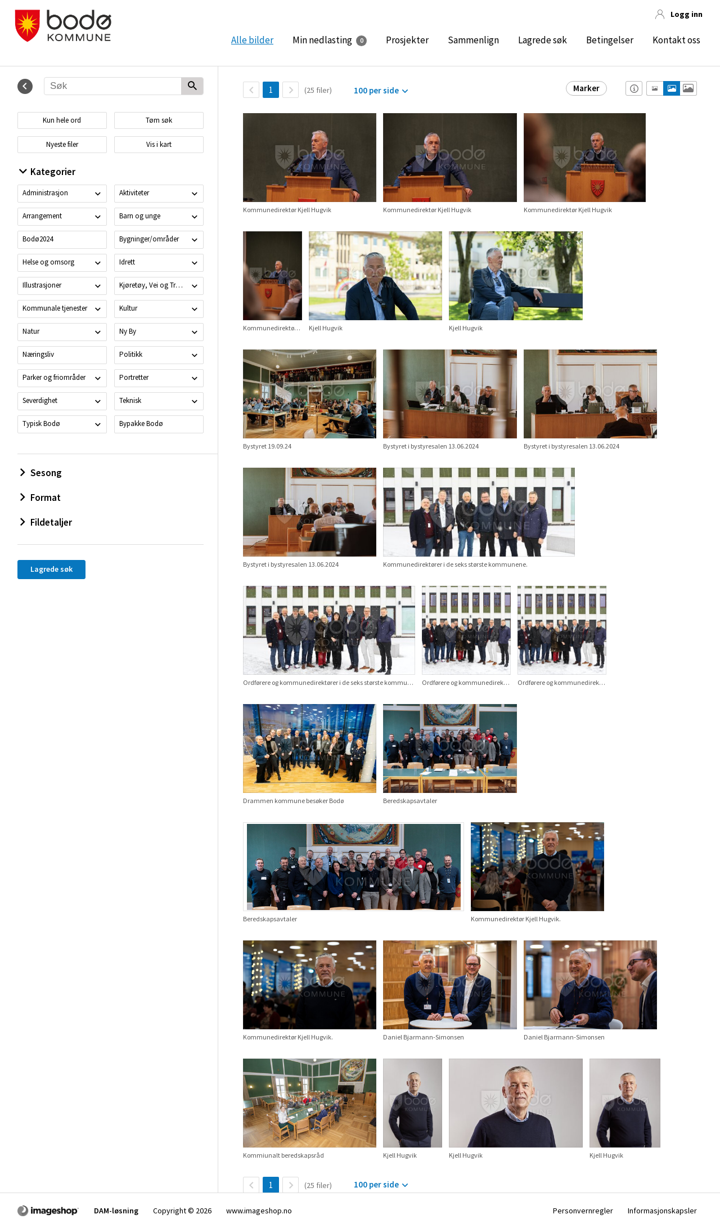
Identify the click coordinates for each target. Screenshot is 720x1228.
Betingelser (609, 40)
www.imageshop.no (259, 1210)
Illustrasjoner (41, 285)
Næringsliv (38, 354)
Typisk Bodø (41, 423)
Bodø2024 (37, 239)
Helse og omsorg (48, 262)
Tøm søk (159, 120)
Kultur (128, 308)
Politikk (130, 354)
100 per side (376, 90)
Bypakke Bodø (141, 423)
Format (40, 497)
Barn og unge (139, 216)
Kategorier (47, 171)
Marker (586, 88)
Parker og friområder (54, 377)
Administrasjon (45, 193)
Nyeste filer (62, 144)
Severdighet (39, 400)
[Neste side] (290, 90)
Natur (30, 331)
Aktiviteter (134, 193)
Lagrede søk (542, 40)
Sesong (41, 473)
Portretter (133, 377)
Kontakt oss (676, 40)
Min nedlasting (322, 40)
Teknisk (130, 400)
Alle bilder (252, 40)
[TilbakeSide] (251, 90)
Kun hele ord (62, 120)
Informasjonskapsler (662, 1210)
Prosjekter (407, 40)
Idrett (127, 262)
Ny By (127, 331)
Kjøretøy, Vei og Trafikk (152, 285)
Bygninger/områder (149, 239)
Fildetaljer (46, 522)
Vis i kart (159, 144)
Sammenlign (473, 40)
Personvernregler (583, 1210)
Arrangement (42, 216)
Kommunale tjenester (54, 308)
